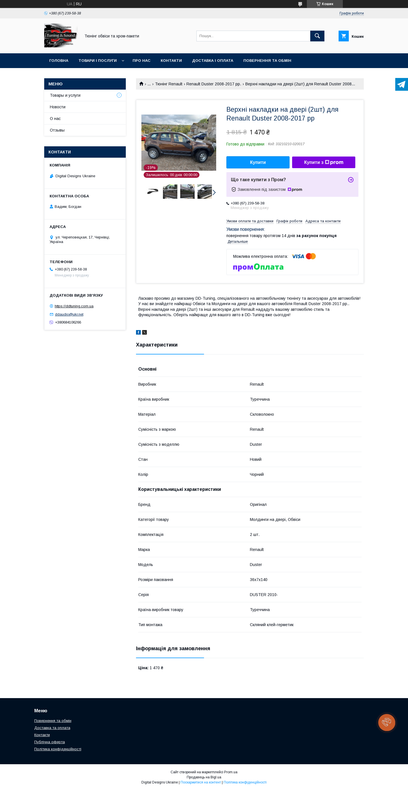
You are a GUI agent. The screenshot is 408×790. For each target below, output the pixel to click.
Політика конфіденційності (57, 749)
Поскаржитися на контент (200, 782)
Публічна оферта (49, 742)
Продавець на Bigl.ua (204, 777)
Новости (57, 107)
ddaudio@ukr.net (69, 314)
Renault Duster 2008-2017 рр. (213, 84)
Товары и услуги (65, 95)
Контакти (171, 60)
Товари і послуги (97, 60)
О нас (55, 118)
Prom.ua (230, 772)
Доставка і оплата (212, 60)
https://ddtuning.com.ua (74, 306)
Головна (58, 60)
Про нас (141, 60)
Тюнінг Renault (168, 84)
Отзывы (57, 130)
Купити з (323, 162)
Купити (258, 162)
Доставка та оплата (52, 728)
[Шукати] (317, 36)
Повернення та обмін (267, 60)
